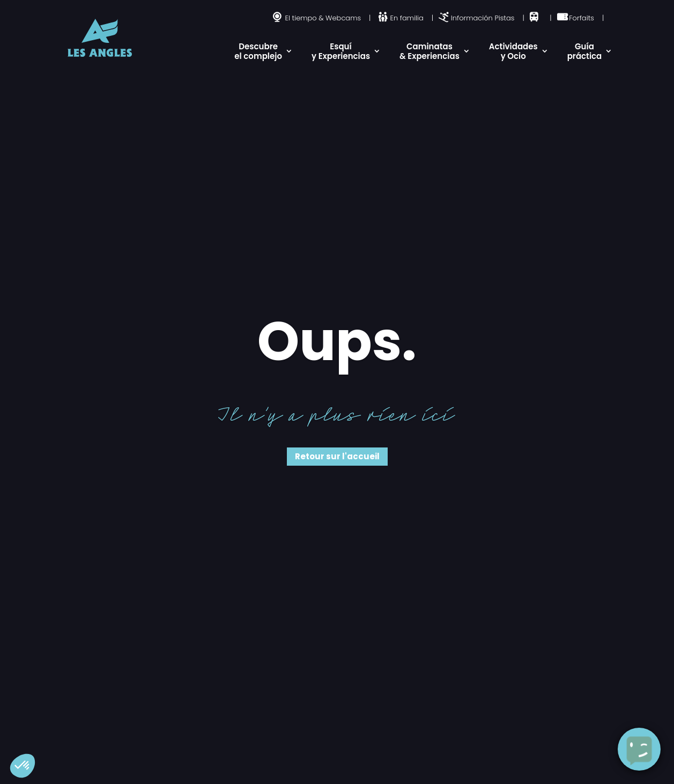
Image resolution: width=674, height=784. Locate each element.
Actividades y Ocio (513, 51)
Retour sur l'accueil (337, 456)
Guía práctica (584, 51)
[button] (22, 766)
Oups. (337, 341)
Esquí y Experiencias (341, 51)
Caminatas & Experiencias (429, 51)
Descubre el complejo (258, 51)
